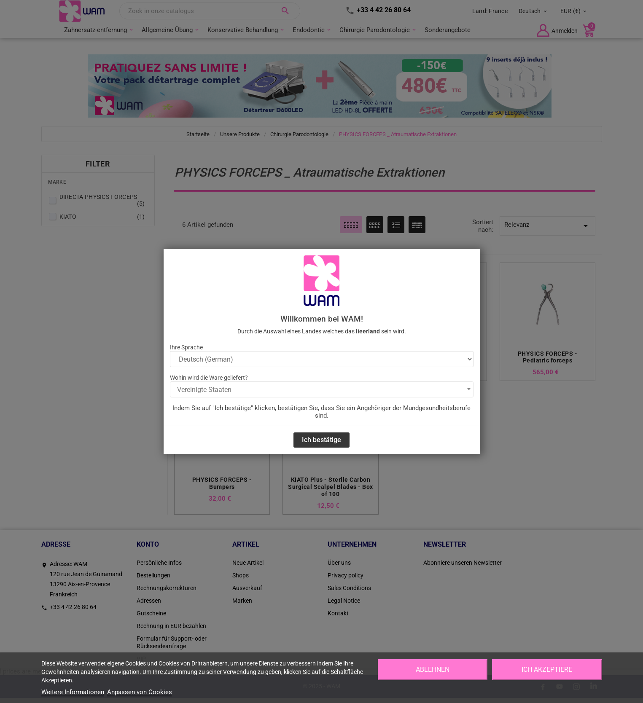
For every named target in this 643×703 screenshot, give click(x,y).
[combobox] (322, 389)
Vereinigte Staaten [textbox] (204, 390)
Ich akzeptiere (547, 669)
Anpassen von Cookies (139, 692)
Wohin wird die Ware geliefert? (209, 377)
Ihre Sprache (186, 347)
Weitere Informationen (72, 692)
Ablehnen (432, 669)
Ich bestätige (321, 440)
